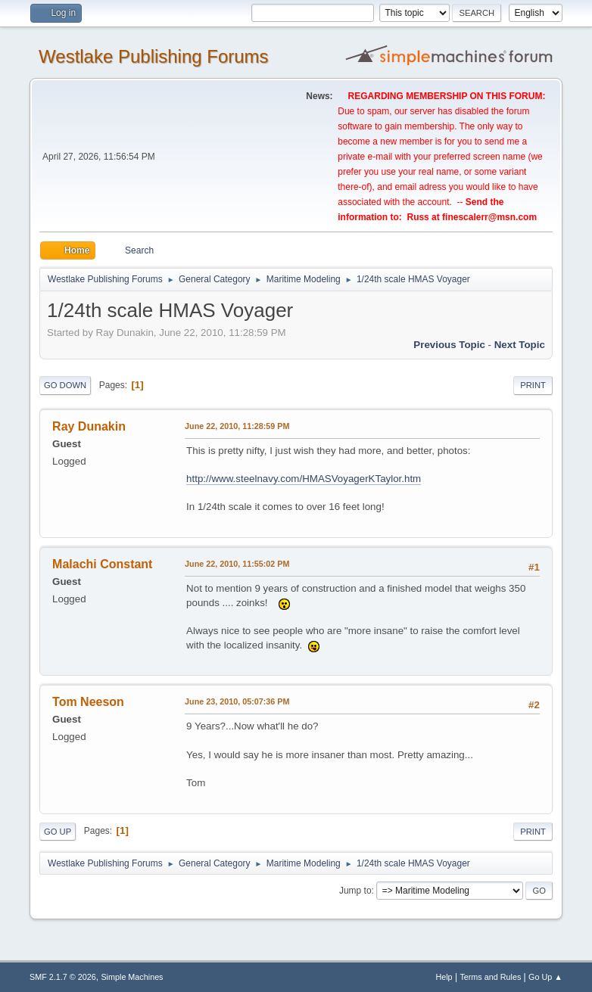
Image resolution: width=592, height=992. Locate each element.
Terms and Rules (490, 976)
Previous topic (449, 344)
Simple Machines (132, 976)
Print (533, 385)
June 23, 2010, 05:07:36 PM (237, 701)
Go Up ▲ (545, 976)
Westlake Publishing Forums (153, 56)
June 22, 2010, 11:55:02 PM (237, 563)
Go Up (57, 831)
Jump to (355, 890)
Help (443, 976)
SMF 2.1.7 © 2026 (63, 976)
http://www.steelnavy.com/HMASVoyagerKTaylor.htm (303, 478)
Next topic (519, 344)
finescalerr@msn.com (489, 217)
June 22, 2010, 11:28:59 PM (237, 426)
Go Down (65, 385)
